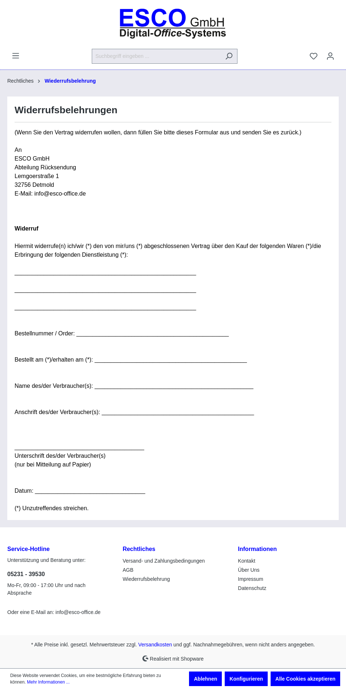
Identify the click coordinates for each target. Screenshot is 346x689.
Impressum (250, 579)
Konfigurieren (246, 679)
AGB (128, 570)
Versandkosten (155, 644)
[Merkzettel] (313, 56)
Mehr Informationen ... (48, 682)
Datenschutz (252, 588)
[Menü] (15, 56)
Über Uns (248, 570)
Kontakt (246, 561)
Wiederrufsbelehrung (146, 579)
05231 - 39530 (26, 574)
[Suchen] (228, 56)
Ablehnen (205, 679)
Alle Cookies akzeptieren (305, 679)
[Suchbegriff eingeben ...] (156, 56)
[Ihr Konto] (330, 56)
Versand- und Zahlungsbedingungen (164, 561)
